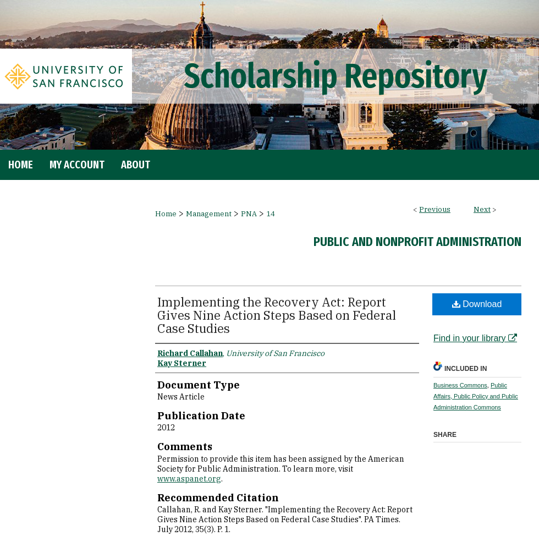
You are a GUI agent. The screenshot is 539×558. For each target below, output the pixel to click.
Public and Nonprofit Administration (417, 241)
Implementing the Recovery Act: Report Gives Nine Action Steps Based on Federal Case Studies (276, 315)
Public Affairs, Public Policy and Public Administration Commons (475, 396)
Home (166, 213)
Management (209, 213)
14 (270, 213)
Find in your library (475, 338)
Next (482, 209)
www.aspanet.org (189, 479)
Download (477, 304)
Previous (434, 209)
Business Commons (460, 385)
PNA (249, 213)
